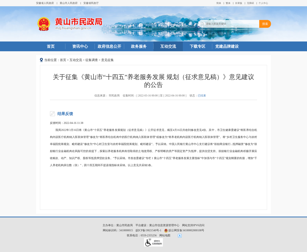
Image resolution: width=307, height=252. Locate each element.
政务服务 (139, 46)
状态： (198, 95)
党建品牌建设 (227, 46)
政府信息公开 (109, 46)
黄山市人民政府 (69, 3)
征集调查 (91, 60)
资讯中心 (80, 46)
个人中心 (263, 3)
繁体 (228, 3)
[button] (238, 3)
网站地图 (164, 235)
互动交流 (168, 46)
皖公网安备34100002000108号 (184, 230)
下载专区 (197, 46)
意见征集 (107, 60)
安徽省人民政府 (45, 3)
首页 (51, 46)
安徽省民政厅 (91, 3)
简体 (218, 3)
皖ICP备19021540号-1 (148, 230)
